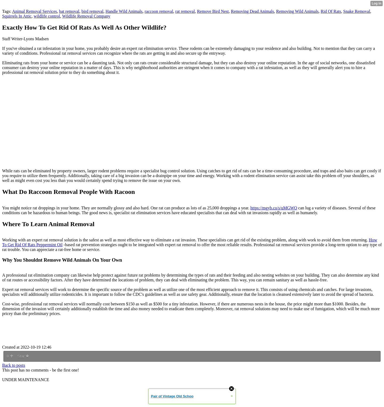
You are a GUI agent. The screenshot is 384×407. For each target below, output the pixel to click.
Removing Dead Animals (252, 11)
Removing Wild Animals (297, 11)
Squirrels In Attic (16, 16)
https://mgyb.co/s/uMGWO (273, 208)
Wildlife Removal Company (86, 16)
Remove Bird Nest (213, 11)
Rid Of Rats (331, 11)
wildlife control (47, 16)
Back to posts (13, 365)
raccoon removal (159, 11)
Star (23, 356)
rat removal (185, 11)
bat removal (69, 11)
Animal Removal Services (34, 11)
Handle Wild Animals (124, 11)
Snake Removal (356, 11)
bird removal (92, 11)
